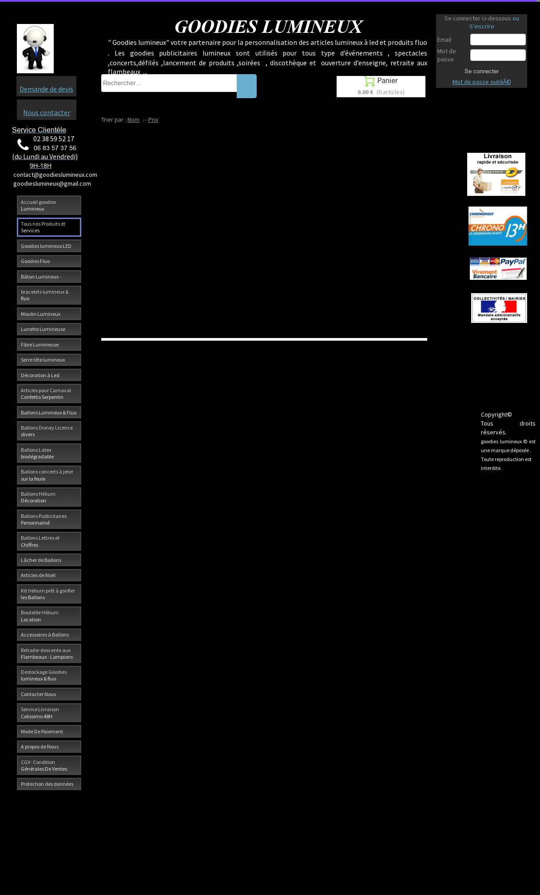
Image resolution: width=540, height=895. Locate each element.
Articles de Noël (38, 575)
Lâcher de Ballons (41, 560)
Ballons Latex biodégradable (37, 453)
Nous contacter (46, 112)
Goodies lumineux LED (46, 246)
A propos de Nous (40, 746)
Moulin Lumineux (40, 313)
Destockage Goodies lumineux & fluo (44, 675)
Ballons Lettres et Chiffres (40, 541)
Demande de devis (46, 88)
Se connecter (482, 71)
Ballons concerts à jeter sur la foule (47, 474)
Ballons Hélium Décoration (38, 497)
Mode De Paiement (42, 731)
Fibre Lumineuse (40, 344)
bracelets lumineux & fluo (44, 295)
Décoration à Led (40, 375)
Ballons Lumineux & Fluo (48, 412)
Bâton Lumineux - (41, 276)
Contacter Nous (38, 694)
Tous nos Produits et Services (43, 227)
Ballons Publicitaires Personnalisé (44, 519)
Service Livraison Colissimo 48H (40, 712)
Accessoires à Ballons (45, 634)
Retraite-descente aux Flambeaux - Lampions (47, 653)
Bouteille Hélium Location (40, 615)
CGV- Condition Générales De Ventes (44, 765)
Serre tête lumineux (43, 359)
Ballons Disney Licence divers (47, 431)
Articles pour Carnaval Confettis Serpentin (46, 393)
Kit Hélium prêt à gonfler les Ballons (48, 594)
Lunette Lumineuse (43, 329)
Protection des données (47, 783)
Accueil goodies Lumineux (38, 205)
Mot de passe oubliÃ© (482, 82)
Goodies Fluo (35, 261)
